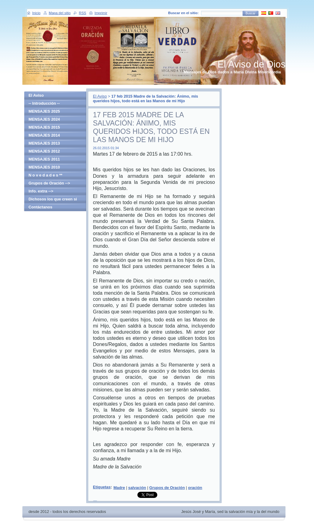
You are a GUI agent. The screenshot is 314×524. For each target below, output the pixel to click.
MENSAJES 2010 (44, 167)
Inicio (36, 13)
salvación (137, 487)
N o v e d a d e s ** (45, 175)
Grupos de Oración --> (49, 183)
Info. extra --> (41, 191)
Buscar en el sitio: (183, 13)
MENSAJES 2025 (44, 111)
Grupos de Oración (167, 487)
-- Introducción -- (44, 103)
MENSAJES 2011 (44, 159)
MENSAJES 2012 (44, 151)
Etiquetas (102, 487)
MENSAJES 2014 (44, 135)
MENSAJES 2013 (44, 143)
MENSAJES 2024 (44, 119)
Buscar (250, 13)
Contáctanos (40, 207)
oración (195, 487)
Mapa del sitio (60, 13)
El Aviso (100, 96)
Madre (119, 487)
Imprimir (100, 13)
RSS (82, 13)
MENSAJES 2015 (44, 127)
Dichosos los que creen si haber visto (53, 200)
